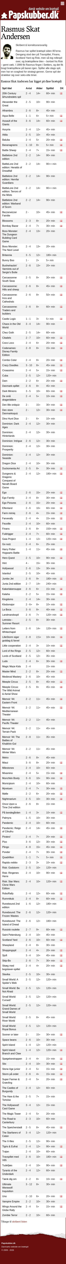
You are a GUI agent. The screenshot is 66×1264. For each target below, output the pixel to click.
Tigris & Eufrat (10, 1146)
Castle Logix (9, 319)
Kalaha (6, 594)
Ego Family (8, 498)
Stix (4, 1063)
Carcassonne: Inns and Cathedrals (9, 298)
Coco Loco (8, 343)
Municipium (8, 783)
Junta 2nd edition (11, 583)
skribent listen (19, 1221)
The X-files (8, 1141)
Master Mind (9, 671)
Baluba (6, 139)
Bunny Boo (8, 260)
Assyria (6, 129)
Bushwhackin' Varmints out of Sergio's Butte (10, 269)
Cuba (5, 375)
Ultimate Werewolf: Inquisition (7, 1188)
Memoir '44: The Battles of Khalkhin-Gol (11, 740)
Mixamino (7, 773)
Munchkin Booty (11, 778)
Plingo (5, 847)
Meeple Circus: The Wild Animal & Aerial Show (11, 690)
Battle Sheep (9, 150)
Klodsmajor (8, 604)
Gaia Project (9, 539)
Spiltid (50, 88)
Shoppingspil (9, 950)
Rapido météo (9, 862)
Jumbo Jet (7, 578)
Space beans (9, 1039)
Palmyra (6, 818)
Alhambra (7, 110)
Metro (5, 757)
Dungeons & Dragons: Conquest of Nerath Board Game (9, 480)
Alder (39, 88)
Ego (4, 492)
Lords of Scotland (11, 656)
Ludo (5, 661)
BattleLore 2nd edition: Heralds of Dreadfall (12, 167)
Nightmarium (9, 799)
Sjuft (4, 955)
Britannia (7, 255)
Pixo (4, 842)
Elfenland (7, 508)
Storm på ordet (10, 1074)
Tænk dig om (9, 1179)
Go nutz (6, 544)
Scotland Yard (9, 940)
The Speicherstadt (12, 1127)
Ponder (6, 852)
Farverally (7, 518)
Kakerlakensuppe (11, 589)
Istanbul (6, 573)
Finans (5, 528)
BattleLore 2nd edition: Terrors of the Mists (11, 191)
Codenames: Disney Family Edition (9, 351)
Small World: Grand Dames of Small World (11, 1009)
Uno (4, 1196)
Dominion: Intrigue (12, 441)
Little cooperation (11, 645)
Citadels (6, 337)
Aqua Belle (8, 116)
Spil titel (7, 88)
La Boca (6, 609)
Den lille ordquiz (11, 405)
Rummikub (8, 898)
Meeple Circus (10, 681)
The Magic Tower (11, 1113)
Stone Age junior (11, 1069)
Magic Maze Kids (11, 666)
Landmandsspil (10, 614)
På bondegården (11, 812)
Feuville (6, 523)
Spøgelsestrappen (12, 1058)
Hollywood (7, 568)
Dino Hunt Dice (10, 418)
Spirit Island (8, 1045)
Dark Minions (9, 391)
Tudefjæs (7, 1165)
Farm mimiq (8, 513)
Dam (4, 381)
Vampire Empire (11, 1201)
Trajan (5, 1151)
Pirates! (6, 836)
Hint (4, 563)
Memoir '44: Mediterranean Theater (10, 711)
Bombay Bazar (10, 226)
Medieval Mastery (11, 676)
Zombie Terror (9, 1215)
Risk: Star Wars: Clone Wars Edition (11, 885)
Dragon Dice (9, 463)
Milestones (8, 768)
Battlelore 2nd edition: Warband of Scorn (11, 203)
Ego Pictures (9, 503)
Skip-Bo (6, 960)
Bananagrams (9, 145)
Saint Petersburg (11, 935)
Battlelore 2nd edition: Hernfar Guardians (10, 179)
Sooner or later (10, 1034)
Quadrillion (8, 857)
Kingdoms (7, 599)
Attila (5, 134)
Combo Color (9, 360)
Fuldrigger (7, 534)
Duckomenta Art (11, 468)
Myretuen (7, 788)
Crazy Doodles (10, 365)
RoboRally (7, 893)
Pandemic (7, 823)
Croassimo (8, 370)
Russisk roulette (11, 929)
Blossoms (7, 221)
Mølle (5, 793)
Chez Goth (8, 332)
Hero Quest (8, 558)
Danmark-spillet (10, 386)
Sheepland (8, 945)
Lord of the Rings (11, 651)
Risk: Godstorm (10, 867)
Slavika (6, 974)
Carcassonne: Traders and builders (9, 310)
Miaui (5, 762)
